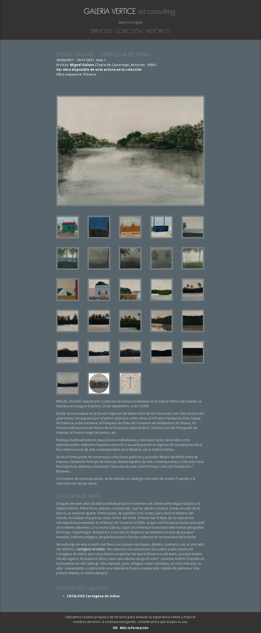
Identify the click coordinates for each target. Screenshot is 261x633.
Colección (129, 31)
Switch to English (130, 22)
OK (115, 628)
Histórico (158, 31)
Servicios (101, 31)
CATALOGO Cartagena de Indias (93, 596)
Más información (134, 628)
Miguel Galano (82, 65)
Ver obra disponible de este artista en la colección (99, 69)
